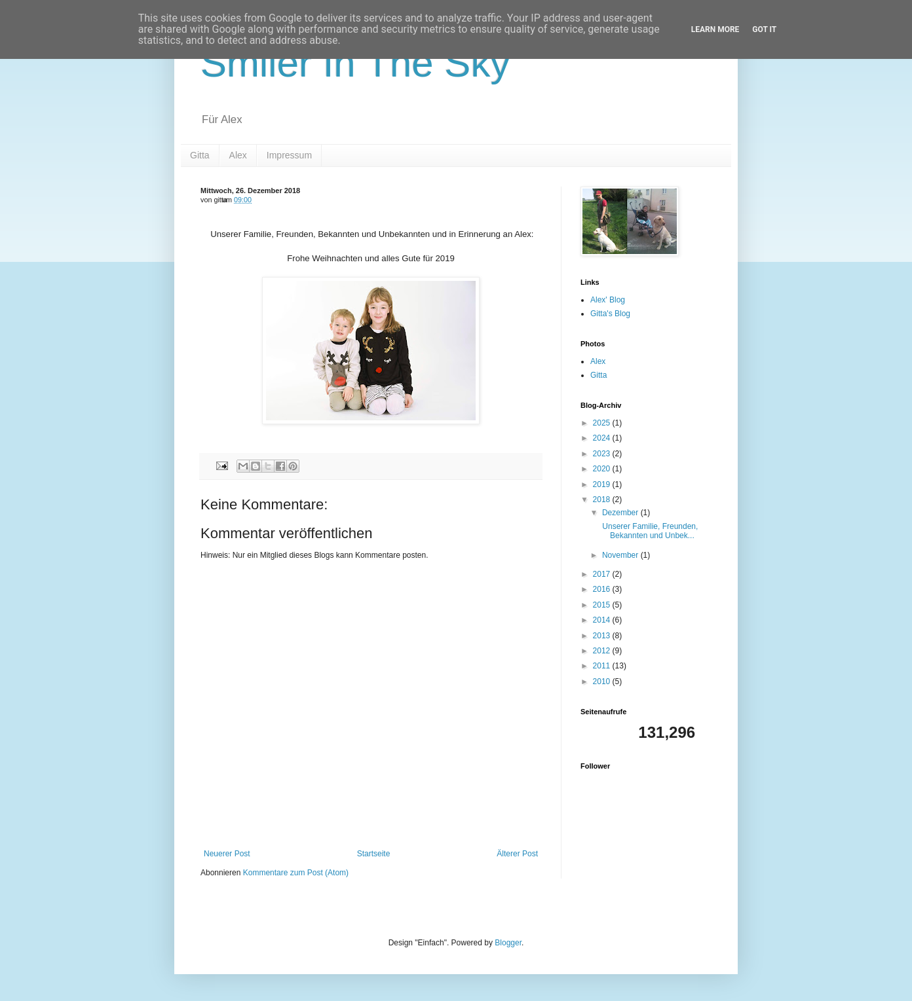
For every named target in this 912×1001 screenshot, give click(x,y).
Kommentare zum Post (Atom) (296, 872)
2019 (603, 484)
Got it (764, 29)
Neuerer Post (227, 853)
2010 (603, 681)
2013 (603, 635)
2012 (603, 650)
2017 (603, 574)
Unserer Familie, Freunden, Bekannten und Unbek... (649, 531)
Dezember (621, 512)
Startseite (373, 853)
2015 (603, 605)
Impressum (289, 155)
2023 (603, 453)
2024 (603, 438)
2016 (603, 589)
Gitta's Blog (610, 313)
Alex (238, 155)
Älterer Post (517, 853)
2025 (603, 423)
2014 (603, 620)
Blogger (508, 942)
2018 (603, 499)
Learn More (715, 29)
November (621, 555)
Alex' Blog (607, 299)
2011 (603, 665)
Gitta (200, 155)
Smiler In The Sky (355, 63)
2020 (603, 468)
